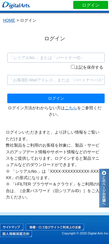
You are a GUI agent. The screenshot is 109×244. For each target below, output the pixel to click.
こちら (71, 107)
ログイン (90, 5)
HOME (9, 20)
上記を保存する (89, 67)
